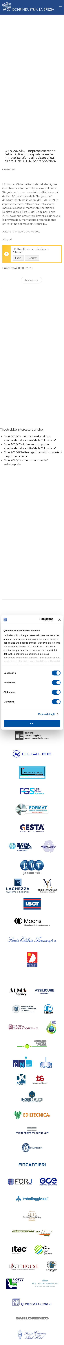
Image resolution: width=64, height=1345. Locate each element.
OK (32, 723)
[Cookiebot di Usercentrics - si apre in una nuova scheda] (40, 620)
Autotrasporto (31, 280)
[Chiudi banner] (59, 620)
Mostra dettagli (46, 714)
